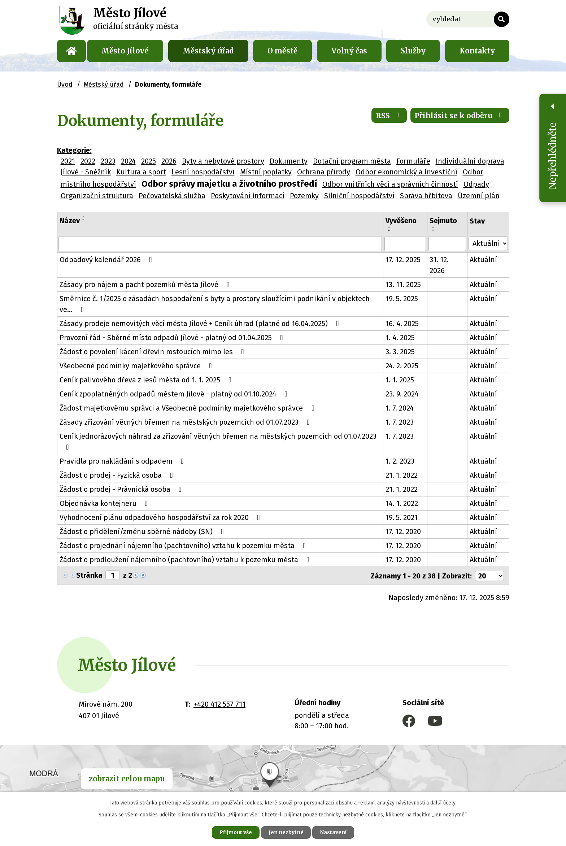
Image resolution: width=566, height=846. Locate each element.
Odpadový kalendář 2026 (107, 259)
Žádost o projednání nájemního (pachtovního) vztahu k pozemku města (184, 545)
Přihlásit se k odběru (460, 115)
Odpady (476, 184)
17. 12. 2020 (404, 531)
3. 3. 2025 (400, 351)
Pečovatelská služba (172, 195)
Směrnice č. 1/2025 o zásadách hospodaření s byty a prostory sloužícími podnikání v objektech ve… (215, 304)
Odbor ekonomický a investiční (406, 172)
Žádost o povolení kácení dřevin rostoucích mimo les (153, 351)
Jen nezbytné (286, 832)
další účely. (443, 803)
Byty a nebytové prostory (223, 161)
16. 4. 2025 (402, 323)
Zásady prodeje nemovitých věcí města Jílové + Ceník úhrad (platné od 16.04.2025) (201, 323)
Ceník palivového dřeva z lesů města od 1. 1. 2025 (147, 380)
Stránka (89, 575)
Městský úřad (208, 50)
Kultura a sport (141, 172)
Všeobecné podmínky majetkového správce (137, 365)
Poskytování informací (247, 195)
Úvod (71, 51)
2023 (108, 161)
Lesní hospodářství (203, 172)
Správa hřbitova (426, 195)
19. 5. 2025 (402, 298)
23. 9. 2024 (402, 394)
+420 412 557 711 (219, 703)
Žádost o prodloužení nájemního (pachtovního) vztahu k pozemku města (186, 559)
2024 (128, 161)
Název (70, 220)
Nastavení (333, 832)
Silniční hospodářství (359, 195)
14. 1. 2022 (402, 503)
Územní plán (479, 195)
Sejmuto (444, 220)
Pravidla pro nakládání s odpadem (123, 461)
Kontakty (477, 50)
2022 (87, 161)
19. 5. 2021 (402, 517)
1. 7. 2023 (400, 422)
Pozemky (304, 195)
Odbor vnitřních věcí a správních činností (390, 184)
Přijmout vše (235, 832)
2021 (68, 161)
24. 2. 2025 (402, 365)
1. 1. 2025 (400, 380)
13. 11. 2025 (404, 284)
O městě (282, 50)
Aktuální (484, 259)
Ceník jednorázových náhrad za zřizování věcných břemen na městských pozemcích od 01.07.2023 (218, 441)
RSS (389, 115)
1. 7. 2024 (400, 408)
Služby (413, 50)
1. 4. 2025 (400, 337)
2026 (169, 161)
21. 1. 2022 (402, 475)
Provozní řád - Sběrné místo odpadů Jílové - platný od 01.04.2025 (173, 337)
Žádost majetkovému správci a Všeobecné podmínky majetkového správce (188, 408)
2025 (148, 161)
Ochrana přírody (323, 172)
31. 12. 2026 (439, 265)
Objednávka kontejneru (105, 503)
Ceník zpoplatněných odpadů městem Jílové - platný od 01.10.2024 (175, 394)
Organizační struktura (97, 195)
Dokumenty (289, 161)
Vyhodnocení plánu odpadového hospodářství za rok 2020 (161, 517)
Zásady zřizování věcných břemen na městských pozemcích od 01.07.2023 (186, 422)
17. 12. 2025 (403, 259)
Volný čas (349, 50)
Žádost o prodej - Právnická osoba (122, 489)
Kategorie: (74, 150)
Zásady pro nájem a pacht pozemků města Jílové (146, 284)
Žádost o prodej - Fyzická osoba (118, 475)
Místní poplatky (266, 172)
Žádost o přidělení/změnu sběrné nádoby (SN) (143, 531)
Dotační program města (352, 161)
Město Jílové (125, 50)
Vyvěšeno (401, 220)
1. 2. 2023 (400, 461)
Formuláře (413, 161)
